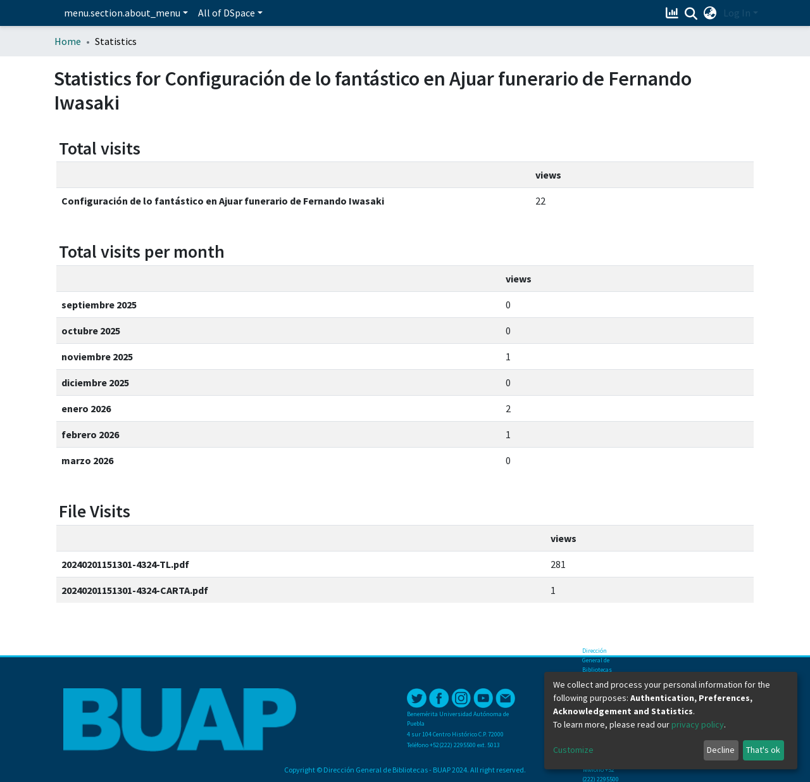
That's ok (763, 749)
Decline (721, 749)
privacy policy (697, 724)
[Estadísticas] (673, 12)
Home (67, 41)
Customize (573, 749)
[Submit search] (691, 13)
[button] (710, 12)
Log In (737, 12)
